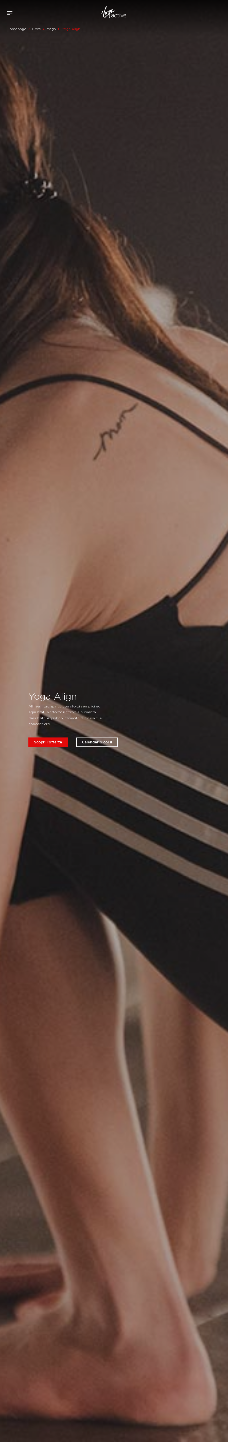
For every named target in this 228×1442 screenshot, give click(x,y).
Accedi (207, 13)
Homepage (16, 29)
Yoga (51, 29)
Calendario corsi (97, 742)
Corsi (36, 29)
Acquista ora (214, 12)
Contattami (222, 12)
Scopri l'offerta (48, 742)
